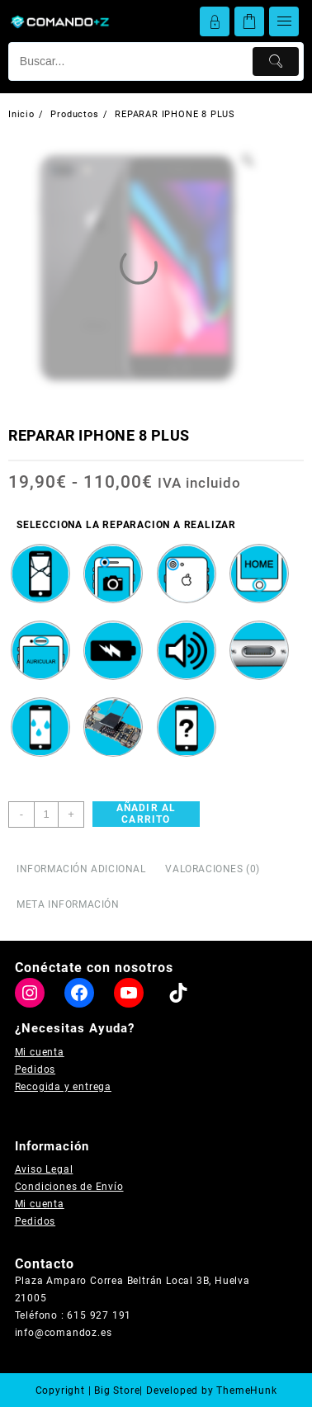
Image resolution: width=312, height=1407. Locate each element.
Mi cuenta (39, 1052)
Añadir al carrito (146, 813)
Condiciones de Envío (69, 1186)
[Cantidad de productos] (46, 814)
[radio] (40, 573)
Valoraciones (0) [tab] (212, 869)
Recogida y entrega (63, 1087)
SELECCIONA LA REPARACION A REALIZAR (126, 525)
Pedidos (35, 1069)
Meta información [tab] (68, 904)
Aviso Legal (44, 1169)
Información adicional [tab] (81, 869)
